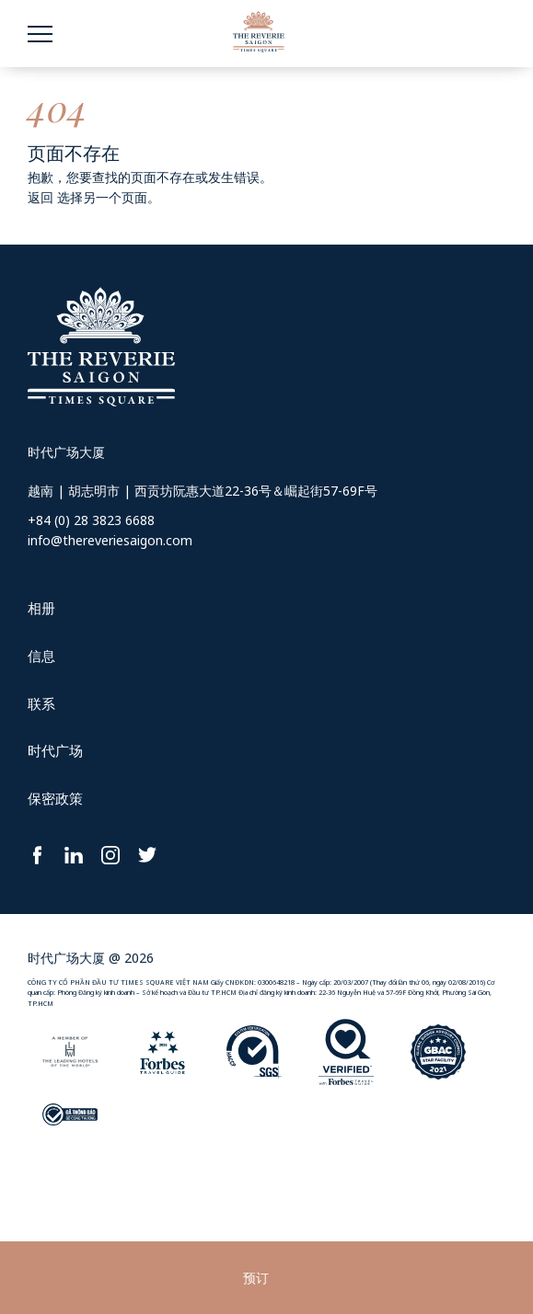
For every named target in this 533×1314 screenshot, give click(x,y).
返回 (40, 197)
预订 (256, 1277)
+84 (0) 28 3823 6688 (91, 520)
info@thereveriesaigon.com (110, 540)
